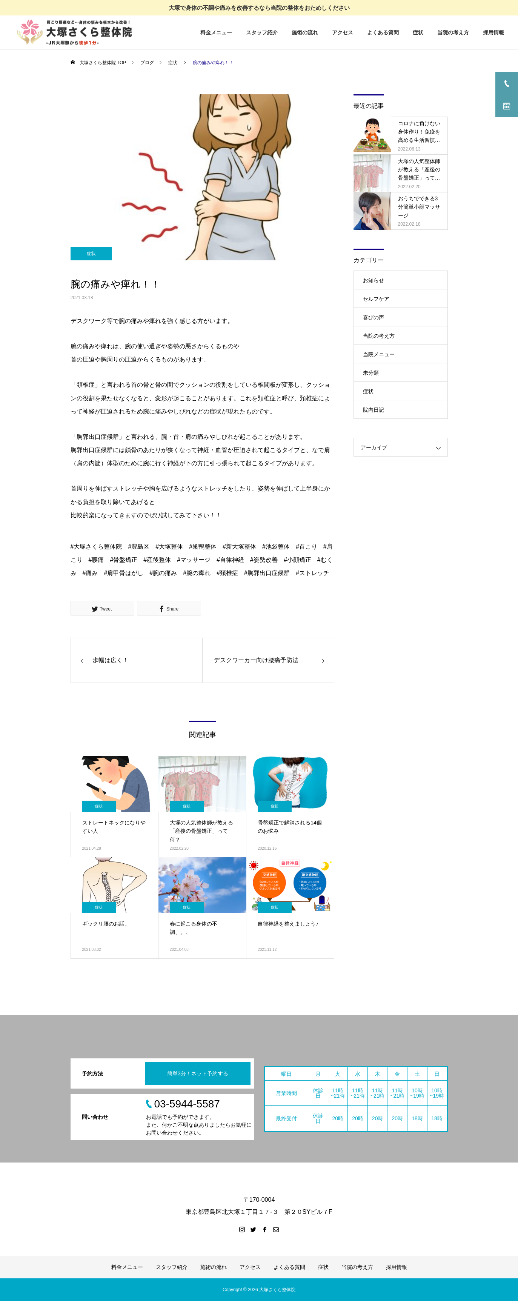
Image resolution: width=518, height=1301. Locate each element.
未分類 (371, 373)
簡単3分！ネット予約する (197, 1073)
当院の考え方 (453, 32)
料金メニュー (216, 32)
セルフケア (376, 299)
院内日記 (373, 410)
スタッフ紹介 (262, 32)
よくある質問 (383, 32)
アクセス (342, 32)
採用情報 (493, 32)
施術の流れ (305, 32)
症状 (418, 32)
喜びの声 (373, 317)
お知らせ (373, 280)
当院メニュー (379, 354)
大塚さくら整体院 (277, 1289)
